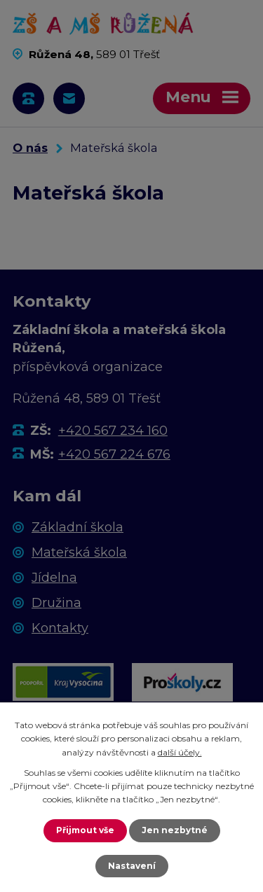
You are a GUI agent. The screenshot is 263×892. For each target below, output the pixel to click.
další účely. (180, 752)
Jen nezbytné (175, 830)
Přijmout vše (85, 830)
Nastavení (132, 865)
